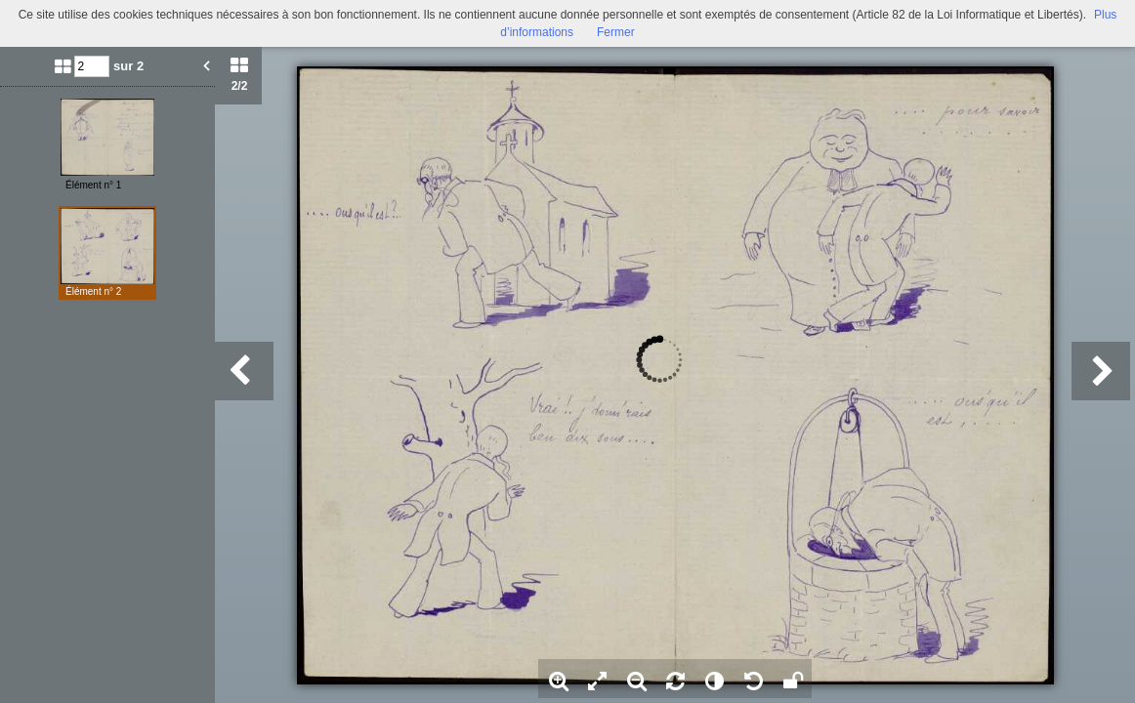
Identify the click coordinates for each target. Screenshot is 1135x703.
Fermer (616, 32)
